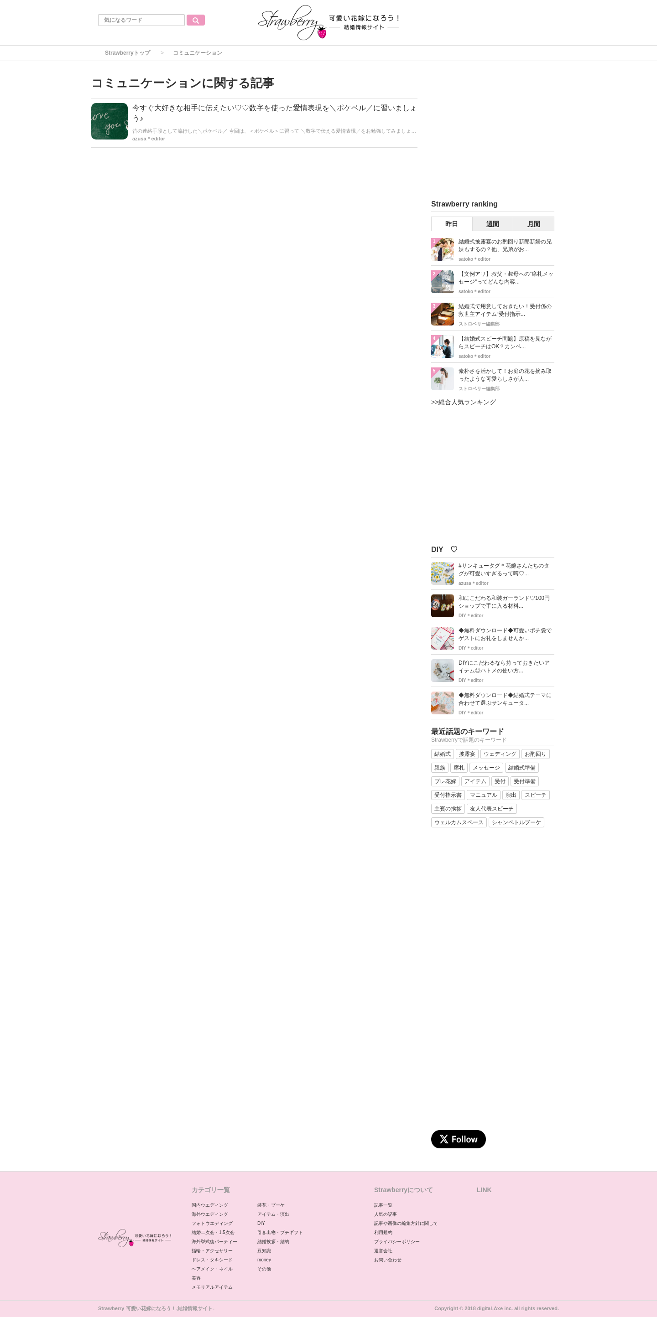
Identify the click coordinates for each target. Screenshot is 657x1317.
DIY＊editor (471, 615)
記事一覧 (383, 1205)
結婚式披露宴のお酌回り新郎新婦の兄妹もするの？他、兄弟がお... (505, 245)
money (264, 1259)
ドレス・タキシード (212, 1259)
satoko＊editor (474, 259)
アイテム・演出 (273, 1214)
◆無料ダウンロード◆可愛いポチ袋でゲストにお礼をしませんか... (505, 634)
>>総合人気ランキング (463, 402)
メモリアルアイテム (212, 1287)
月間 (533, 223)
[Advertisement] (499, 132)
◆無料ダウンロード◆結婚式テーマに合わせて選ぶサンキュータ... (505, 699)
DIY (261, 1223)
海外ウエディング (210, 1214)
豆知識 (264, 1250)
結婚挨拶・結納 (273, 1241)
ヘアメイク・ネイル (212, 1268)
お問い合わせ (388, 1259)
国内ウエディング (210, 1205)
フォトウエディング (212, 1223)
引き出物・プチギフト (280, 1232)
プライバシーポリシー (397, 1241)
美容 (196, 1278)
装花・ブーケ (271, 1205)
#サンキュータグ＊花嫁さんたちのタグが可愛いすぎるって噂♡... (504, 570)
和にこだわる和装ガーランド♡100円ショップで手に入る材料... (504, 602)
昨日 (451, 223)
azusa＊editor (148, 138)
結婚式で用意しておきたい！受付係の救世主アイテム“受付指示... (505, 310)
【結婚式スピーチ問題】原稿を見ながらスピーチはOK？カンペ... (505, 343)
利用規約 (383, 1232)
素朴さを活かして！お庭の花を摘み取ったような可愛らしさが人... (505, 375)
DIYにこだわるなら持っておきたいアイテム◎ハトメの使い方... (504, 667)
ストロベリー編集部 (479, 323)
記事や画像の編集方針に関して (406, 1223)
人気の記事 (385, 1214)
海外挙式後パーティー (214, 1241)
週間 (492, 223)
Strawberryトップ (127, 53)
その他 (264, 1268)
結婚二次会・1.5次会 (213, 1232)
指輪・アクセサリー (212, 1250)
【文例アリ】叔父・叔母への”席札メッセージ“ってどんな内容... (506, 278)
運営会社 (383, 1250)
